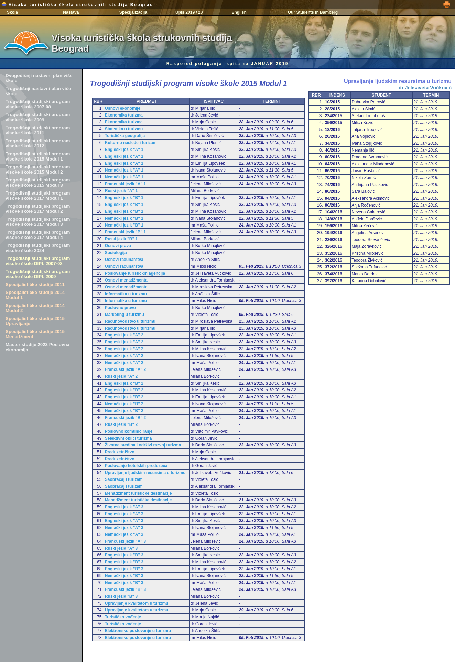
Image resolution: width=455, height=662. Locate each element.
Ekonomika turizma (124, 115)
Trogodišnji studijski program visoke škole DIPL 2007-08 (38, 261)
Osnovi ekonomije (122, 108)
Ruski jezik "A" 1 (121, 190)
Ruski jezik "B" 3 (121, 596)
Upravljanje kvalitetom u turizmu (137, 603)
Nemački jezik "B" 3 (124, 575)
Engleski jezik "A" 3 (124, 507)
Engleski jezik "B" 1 (124, 197)
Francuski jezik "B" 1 (125, 232)
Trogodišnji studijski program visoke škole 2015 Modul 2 (38, 169)
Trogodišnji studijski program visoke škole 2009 (38, 117)
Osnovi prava (118, 245)
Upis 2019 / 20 (189, 12)
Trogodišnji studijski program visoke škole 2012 (38, 143)
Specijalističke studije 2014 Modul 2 (35, 308)
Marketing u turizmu (124, 314)
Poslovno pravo (120, 307)
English (238, 12)
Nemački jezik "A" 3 (124, 527)
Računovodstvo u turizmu (130, 321)
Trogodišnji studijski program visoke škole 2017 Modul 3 (38, 222)
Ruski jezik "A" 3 (121, 548)
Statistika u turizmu (124, 128)
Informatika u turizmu (126, 293)
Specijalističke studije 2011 (35, 284)
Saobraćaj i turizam (124, 479)
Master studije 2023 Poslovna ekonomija (37, 347)
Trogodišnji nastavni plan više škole (38, 91)
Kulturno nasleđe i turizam (131, 142)
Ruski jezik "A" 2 (121, 376)
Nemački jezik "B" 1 (124, 218)
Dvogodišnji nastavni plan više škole (39, 78)
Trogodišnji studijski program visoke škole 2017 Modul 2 (38, 208)
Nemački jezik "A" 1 (124, 170)
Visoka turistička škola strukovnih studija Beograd (77, 4)
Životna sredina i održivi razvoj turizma (143, 445)
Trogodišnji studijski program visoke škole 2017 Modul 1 (38, 195)
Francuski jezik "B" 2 (125, 417)
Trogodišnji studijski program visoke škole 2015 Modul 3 (38, 182)
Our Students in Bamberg (313, 12)
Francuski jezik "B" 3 (125, 589)
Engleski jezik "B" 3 (124, 555)
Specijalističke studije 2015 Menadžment (35, 334)
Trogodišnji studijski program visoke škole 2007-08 (38, 104)
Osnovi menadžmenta (126, 280)
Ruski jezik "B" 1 (121, 238)
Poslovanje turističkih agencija (135, 273)
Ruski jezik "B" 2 (121, 424)
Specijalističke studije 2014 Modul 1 (35, 295)
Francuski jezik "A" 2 (125, 369)
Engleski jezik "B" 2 (124, 383)
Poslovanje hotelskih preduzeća (136, 465)
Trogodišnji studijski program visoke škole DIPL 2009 (38, 274)
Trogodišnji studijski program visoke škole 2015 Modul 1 (38, 156)
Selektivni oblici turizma (128, 438)
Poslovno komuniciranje (129, 431)
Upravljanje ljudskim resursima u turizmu (145, 472)
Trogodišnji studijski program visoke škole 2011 (38, 130)
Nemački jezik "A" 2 (124, 355)
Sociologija (116, 252)
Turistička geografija (125, 135)
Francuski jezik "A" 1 (125, 183)
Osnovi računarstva (124, 259)
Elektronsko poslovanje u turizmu (138, 630)
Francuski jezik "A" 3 (125, 541)
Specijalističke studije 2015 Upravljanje (35, 321)
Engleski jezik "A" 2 (124, 335)
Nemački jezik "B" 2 (124, 403)
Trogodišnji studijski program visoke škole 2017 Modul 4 (38, 235)
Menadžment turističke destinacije (138, 493)
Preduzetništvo (119, 452)
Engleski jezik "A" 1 (124, 149)
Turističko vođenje (123, 617)
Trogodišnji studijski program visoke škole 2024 (38, 248)
